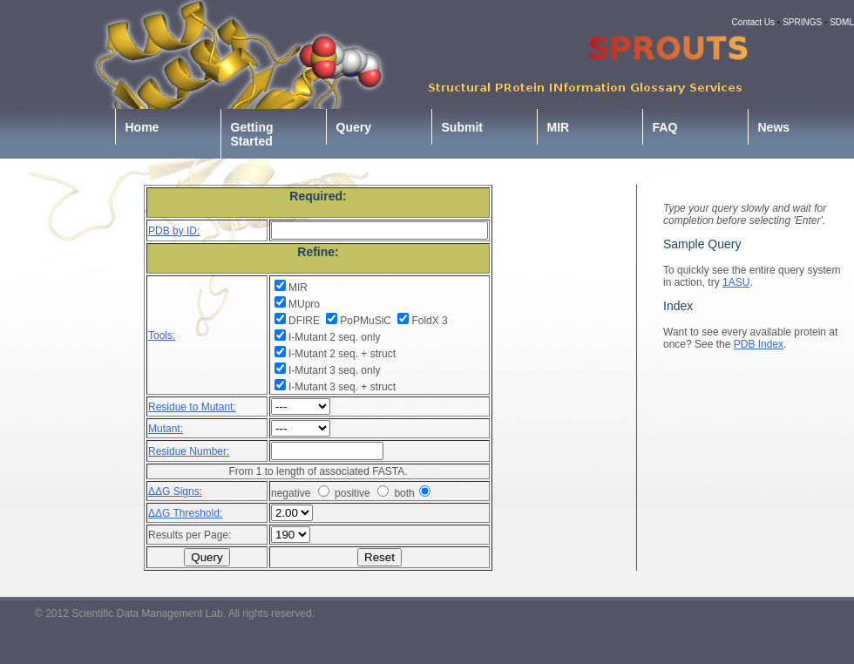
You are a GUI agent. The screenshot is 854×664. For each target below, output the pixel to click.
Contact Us (753, 22)
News (774, 127)
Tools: (161, 335)
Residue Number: (188, 451)
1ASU (735, 282)
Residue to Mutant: (192, 407)
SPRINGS (802, 22)
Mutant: (165, 429)
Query (353, 127)
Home (142, 127)
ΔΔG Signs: (175, 491)
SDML (842, 22)
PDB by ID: (174, 231)
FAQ (665, 127)
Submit (462, 127)
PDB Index (758, 344)
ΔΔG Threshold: (185, 513)
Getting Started (252, 134)
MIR (558, 127)
